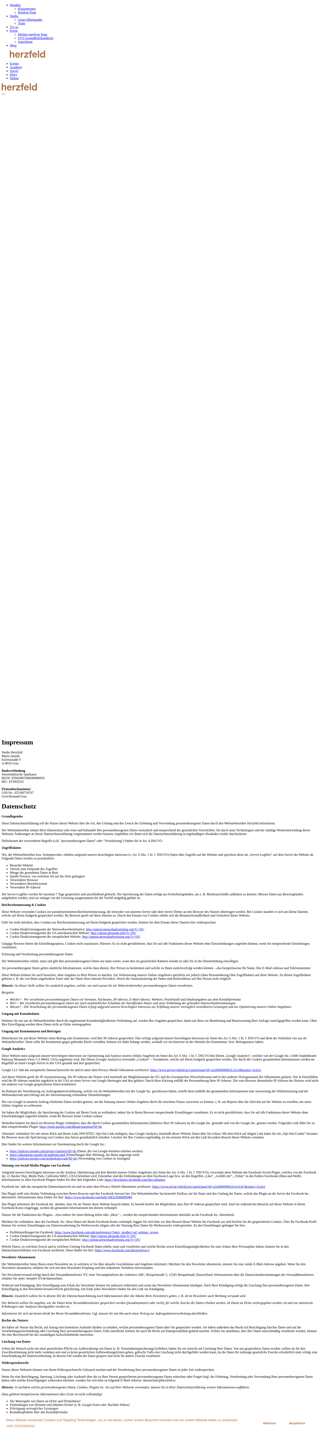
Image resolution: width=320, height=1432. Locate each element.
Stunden (15, 5)
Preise (14, 30)
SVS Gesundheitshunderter (35, 38)
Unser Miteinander (30, 19)
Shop (13, 45)
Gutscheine (25, 41)
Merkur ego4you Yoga (32, 34)
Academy (16, 67)
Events (14, 63)
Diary (13, 74)
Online (14, 78)
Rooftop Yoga (27, 12)
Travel (14, 71)
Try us (14, 27)
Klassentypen (27, 8)
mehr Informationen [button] (21, 1425)
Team (21, 23)
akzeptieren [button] (297, 1423)
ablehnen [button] (269, 1423)
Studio (14, 16)
